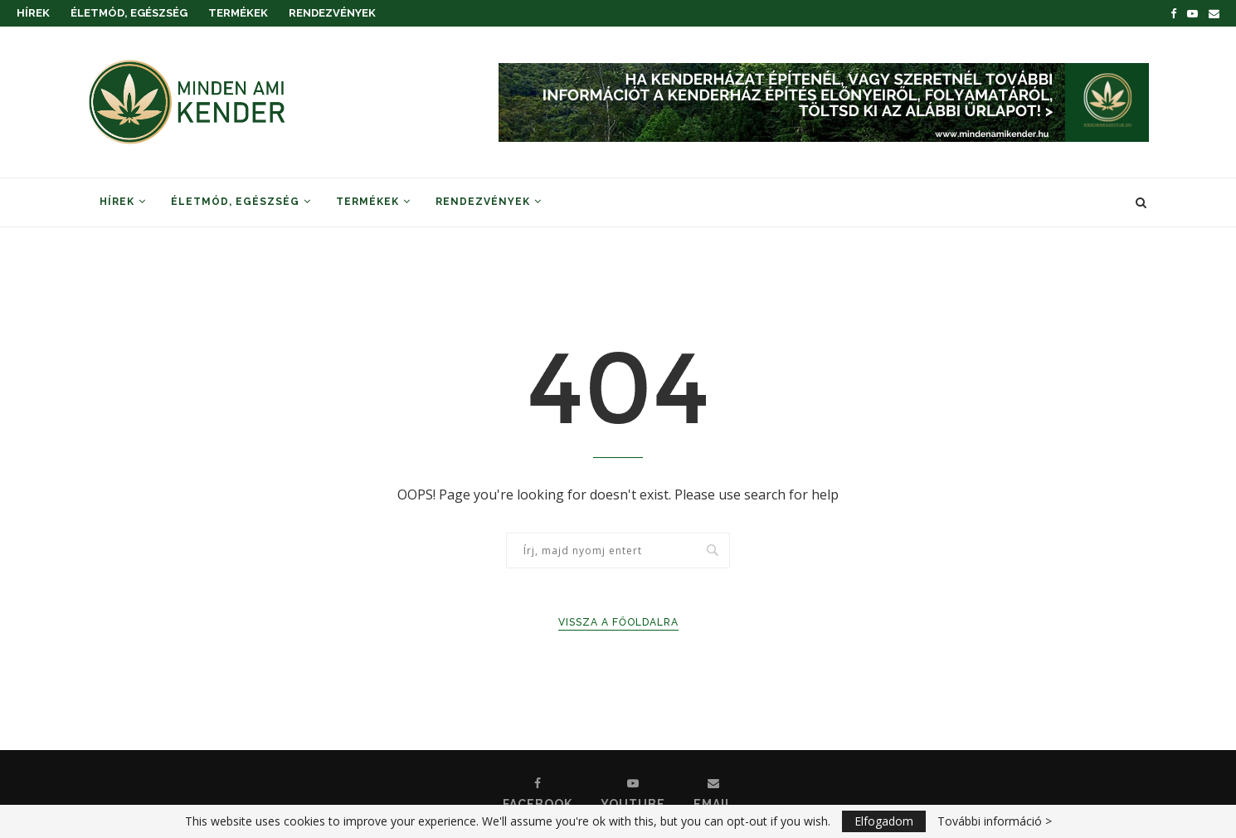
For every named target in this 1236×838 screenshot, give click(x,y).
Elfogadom (883, 821)
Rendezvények (332, 13)
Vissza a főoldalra (618, 622)
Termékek (238, 13)
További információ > (994, 821)
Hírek (33, 13)
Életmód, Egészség (129, 13)
